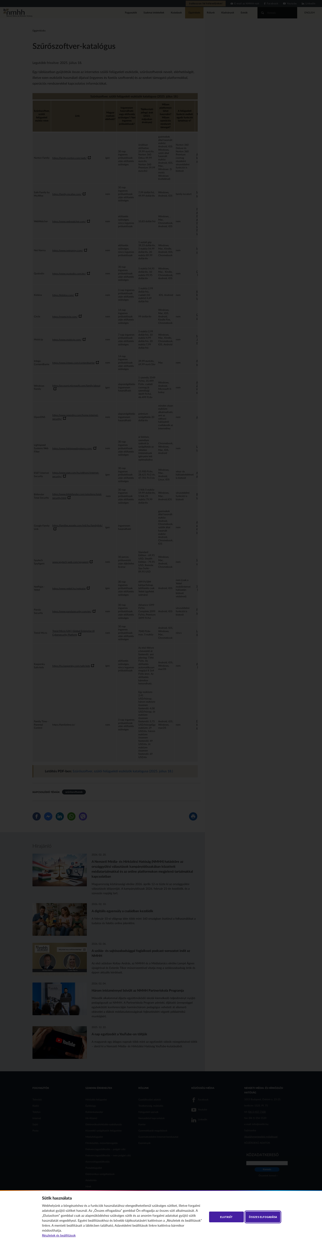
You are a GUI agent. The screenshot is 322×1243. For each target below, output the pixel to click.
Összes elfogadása (263, 1217)
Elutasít (226, 1217)
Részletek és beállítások (59, 1235)
